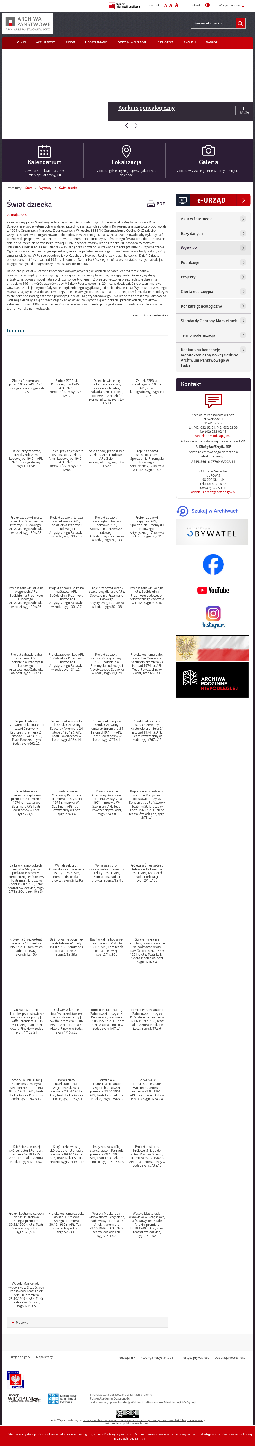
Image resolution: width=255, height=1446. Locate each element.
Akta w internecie (196, 219)
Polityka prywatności (196, 1358)
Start (28, 188)
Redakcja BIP (126, 1358)
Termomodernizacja (198, 335)
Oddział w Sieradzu (132, 42)
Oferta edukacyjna (197, 291)
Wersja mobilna (232, 5)
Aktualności (45, 42)
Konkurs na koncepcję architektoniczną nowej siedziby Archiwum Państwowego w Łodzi (209, 357)
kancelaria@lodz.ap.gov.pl (213, 436)
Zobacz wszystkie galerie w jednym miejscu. (208, 171)
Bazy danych (192, 233)
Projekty (188, 277)
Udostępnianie (96, 42)
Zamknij (140, 1438)
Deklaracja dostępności (230, 1358)
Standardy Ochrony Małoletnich (209, 320)
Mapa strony (44, 1357)
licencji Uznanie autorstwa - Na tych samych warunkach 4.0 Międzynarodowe (143, 1420)
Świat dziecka (68, 188)
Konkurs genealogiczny (146, 107)
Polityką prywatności (118, 1434)
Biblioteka (165, 42)
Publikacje (190, 262)
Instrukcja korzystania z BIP (158, 1358)
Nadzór (212, 42)
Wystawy (45, 188)
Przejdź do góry (19, 1357)
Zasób (70, 42)
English (190, 42)
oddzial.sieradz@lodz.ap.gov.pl (213, 492)
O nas (21, 42)
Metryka (20, 1323)
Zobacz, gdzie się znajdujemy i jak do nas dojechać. (126, 173)
